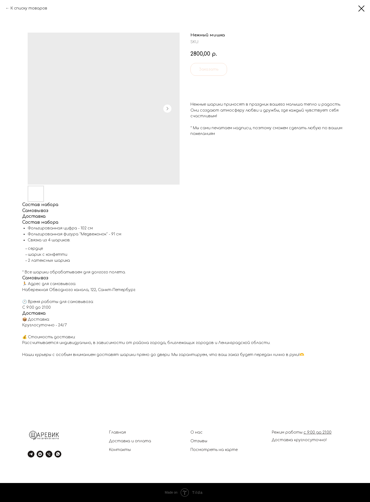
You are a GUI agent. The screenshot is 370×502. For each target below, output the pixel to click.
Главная (117, 432)
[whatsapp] (58, 454)
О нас (196, 432)
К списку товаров (28, 8)
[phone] (49, 454)
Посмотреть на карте (214, 450)
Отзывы (198, 441)
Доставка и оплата (130, 441)
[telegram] (31, 454)
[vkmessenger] (40, 454)
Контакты (120, 450)
